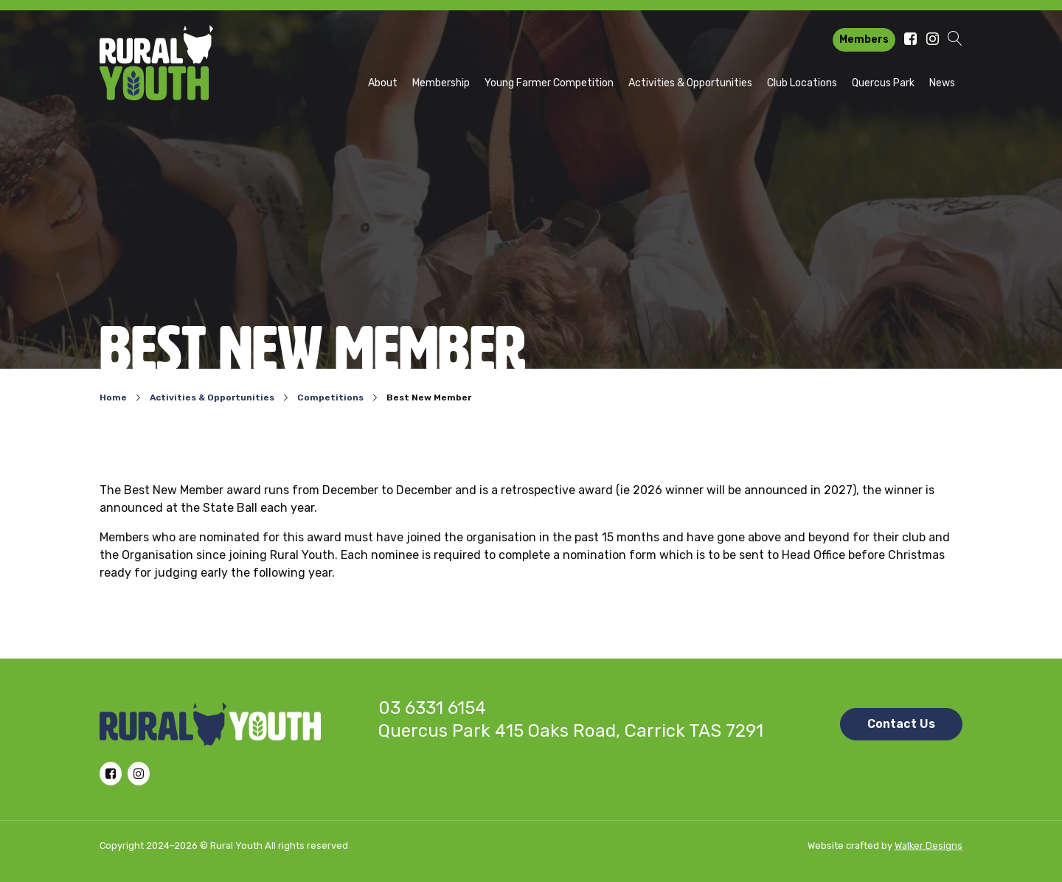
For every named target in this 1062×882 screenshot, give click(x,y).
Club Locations (802, 83)
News (942, 83)
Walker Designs (928, 845)
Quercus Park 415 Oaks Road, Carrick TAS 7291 (570, 730)
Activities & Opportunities (690, 83)
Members (864, 39)
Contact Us (901, 724)
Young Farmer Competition (549, 83)
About (383, 83)
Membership (441, 83)
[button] (955, 40)
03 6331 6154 (432, 708)
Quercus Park (883, 83)
